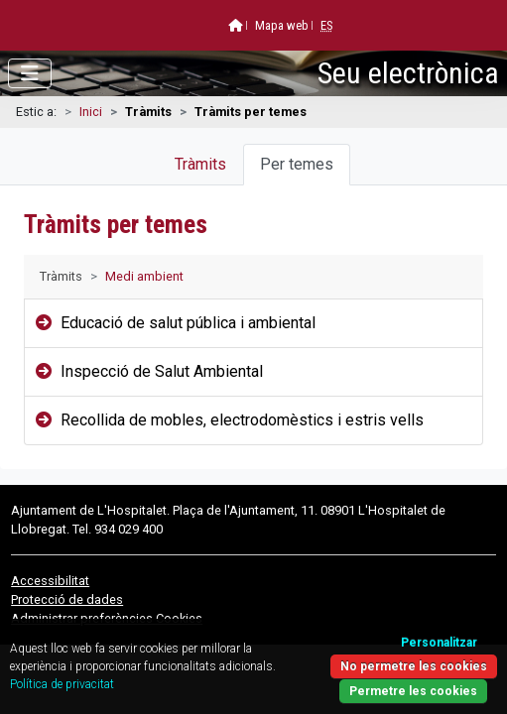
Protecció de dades (67, 599)
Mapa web (282, 25)
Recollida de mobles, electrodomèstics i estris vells (242, 420)
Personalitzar (439, 643)
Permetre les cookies (413, 691)
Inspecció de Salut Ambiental (162, 371)
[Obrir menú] (30, 73)
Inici (90, 111)
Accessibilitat (50, 580)
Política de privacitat (62, 684)
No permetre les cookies (413, 666)
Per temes (296, 164)
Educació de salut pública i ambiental (188, 322)
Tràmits (200, 164)
